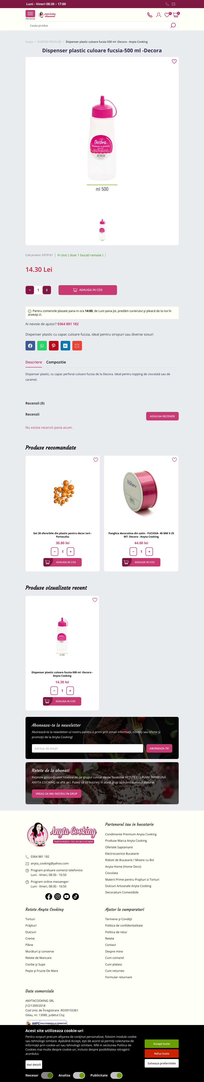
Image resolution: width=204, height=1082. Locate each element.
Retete (109, 939)
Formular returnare (118, 977)
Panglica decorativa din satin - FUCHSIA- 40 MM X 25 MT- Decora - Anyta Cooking (141, 534)
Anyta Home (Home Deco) (123, 867)
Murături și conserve (40, 952)
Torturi (30, 919)
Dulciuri (31, 932)
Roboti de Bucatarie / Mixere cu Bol (129, 860)
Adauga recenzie (162, 416)
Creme (30, 939)
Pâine (29, 945)
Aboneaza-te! (159, 748)
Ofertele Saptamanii (119, 847)
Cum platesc (113, 964)
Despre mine (114, 952)
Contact (110, 945)
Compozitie (56, 362)
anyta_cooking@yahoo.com (47, 863)
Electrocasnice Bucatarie (122, 854)
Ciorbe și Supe (35, 964)
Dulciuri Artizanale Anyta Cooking (128, 886)
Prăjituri (31, 926)
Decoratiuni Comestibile (121, 892)
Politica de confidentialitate (124, 926)
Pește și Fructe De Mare (42, 971)
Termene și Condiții (118, 919)
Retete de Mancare (39, 958)
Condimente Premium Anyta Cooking (131, 834)
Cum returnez (114, 971)
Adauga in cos (88, 290)
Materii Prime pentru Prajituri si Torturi (132, 880)
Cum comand (114, 958)
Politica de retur (116, 932)
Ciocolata (111, 873)
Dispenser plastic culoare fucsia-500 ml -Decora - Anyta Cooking (62, 674)
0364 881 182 (68, 324)
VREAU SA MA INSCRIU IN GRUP (56, 794)
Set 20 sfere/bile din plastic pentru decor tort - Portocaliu (62, 534)
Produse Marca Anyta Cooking (126, 841)
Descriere (34, 362)
